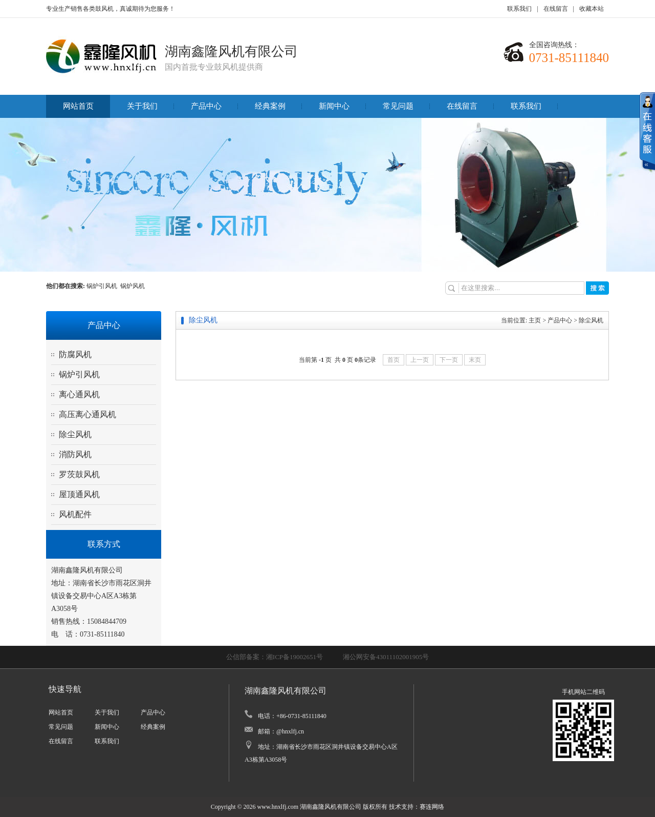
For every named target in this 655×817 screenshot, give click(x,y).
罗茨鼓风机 (79, 474)
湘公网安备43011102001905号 (386, 657)
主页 (535, 320)
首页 (393, 359)
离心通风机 (79, 394)
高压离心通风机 (87, 414)
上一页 (419, 359)
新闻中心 (334, 106)
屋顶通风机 (79, 494)
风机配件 (75, 514)
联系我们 (519, 8)
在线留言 (555, 8)
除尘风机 (75, 434)
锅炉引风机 (103, 286)
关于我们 (142, 106)
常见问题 (398, 106)
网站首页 (78, 106)
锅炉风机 (132, 286)
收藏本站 (591, 8)
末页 (475, 359)
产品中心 (206, 106)
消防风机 (75, 454)
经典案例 (270, 106)
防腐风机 (75, 354)
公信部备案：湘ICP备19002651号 (274, 657)
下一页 (449, 359)
